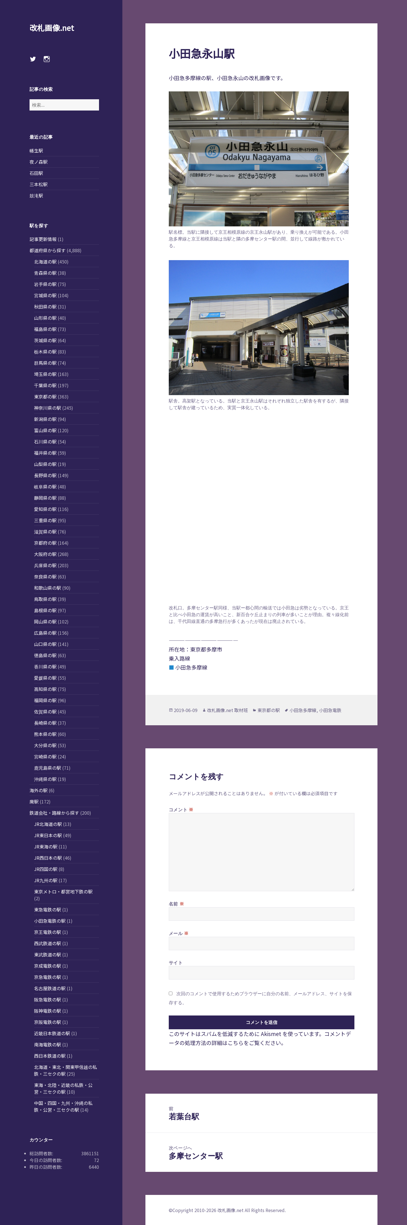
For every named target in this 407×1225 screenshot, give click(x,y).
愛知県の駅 (45, 509)
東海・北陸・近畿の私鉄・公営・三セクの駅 (63, 1088)
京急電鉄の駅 (47, 977)
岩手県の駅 (45, 284)
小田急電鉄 (330, 710)
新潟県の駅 (45, 419)
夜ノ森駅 (39, 161)
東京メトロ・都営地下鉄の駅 (63, 891)
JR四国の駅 (45, 869)
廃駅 (34, 801)
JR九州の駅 (45, 880)
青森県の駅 (45, 272)
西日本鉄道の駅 (50, 1055)
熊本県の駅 (45, 734)
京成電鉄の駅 (47, 965)
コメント (181, 809)
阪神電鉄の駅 (47, 1010)
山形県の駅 (45, 317)
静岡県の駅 (45, 497)
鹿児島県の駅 (47, 767)
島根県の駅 (45, 610)
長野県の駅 (45, 475)
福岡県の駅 (45, 700)
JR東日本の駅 (48, 835)
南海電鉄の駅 (47, 1044)
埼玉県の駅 (45, 374)
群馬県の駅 (45, 362)
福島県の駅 (45, 329)
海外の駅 (39, 790)
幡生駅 (36, 150)
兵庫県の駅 (45, 565)
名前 (176, 903)
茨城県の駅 (45, 340)
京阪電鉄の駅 (47, 1022)
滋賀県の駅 (45, 531)
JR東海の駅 (45, 846)
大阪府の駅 (45, 554)
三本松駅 (39, 184)
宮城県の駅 (45, 295)
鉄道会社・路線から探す (54, 812)
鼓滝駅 (36, 195)
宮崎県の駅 (45, 756)
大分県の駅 (45, 745)
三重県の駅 (45, 520)
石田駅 (36, 173)
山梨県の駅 (45, 464)
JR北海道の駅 (48, 824)
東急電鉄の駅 (47, 909)
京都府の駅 (45, 542)
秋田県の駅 (45, 306)
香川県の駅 (45, 666)
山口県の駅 (45, 644)
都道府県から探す (48, 250)
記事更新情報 (43, 239)
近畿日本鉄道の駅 (52, 1033)
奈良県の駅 (45, 576)
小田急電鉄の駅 (50, 920)
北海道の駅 (45, 261)
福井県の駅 (45, 452)
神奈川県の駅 (47, 407)
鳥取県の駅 (45, 599)
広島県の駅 (45, 632)
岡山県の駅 (45, 621)
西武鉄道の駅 (47, 943)
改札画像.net (52, 27)
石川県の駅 (45, 441)
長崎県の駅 (45, 722)
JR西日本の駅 (48, 857)
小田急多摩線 (302, 710)
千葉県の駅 (45, 385)
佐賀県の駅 (45, 711)
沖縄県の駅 (45, 779)
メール (179, 933)
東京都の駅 (45, 396)
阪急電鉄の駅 (47, 999)
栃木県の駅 (45, 351)
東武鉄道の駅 (47, 954)
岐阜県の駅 (45, 486)
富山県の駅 (45, 430)
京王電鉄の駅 (47, 932)
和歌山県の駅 (47, 587)
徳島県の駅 (45, 655)
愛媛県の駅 (45, 677)
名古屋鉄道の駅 (50, 988)
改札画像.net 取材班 (227, 710)
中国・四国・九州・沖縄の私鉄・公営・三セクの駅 (63, 1106)
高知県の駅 (45, 689)
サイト (176, 963)
